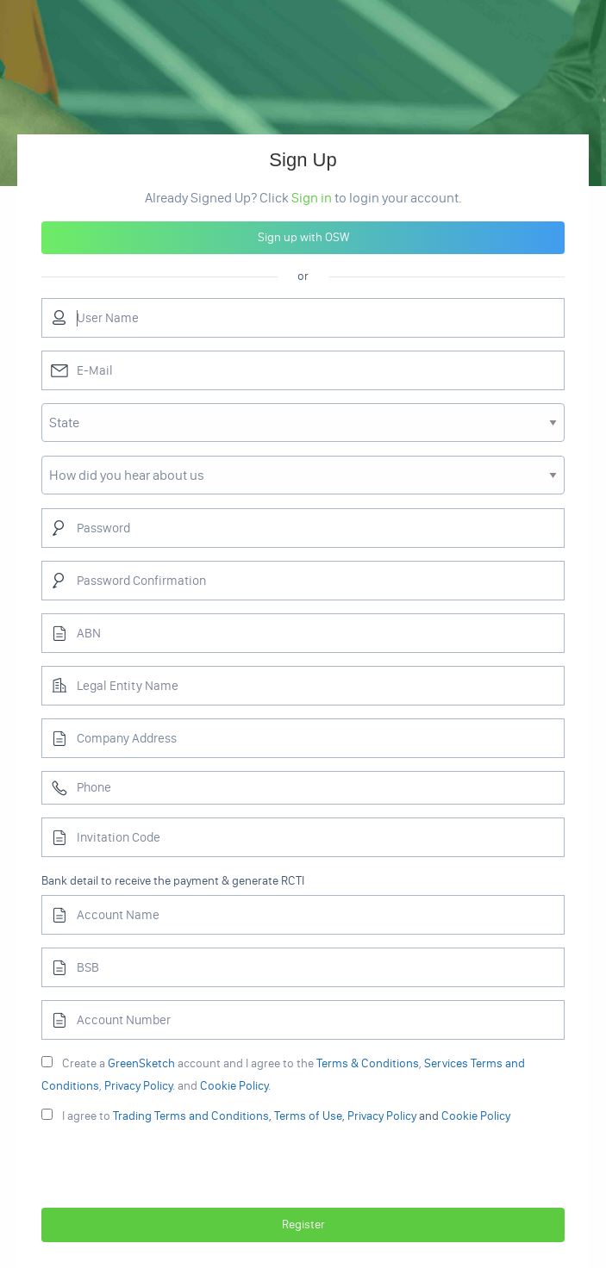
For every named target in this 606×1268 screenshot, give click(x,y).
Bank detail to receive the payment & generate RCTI (172, 880)
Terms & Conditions (367, 1063)
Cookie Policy (234, 1085)
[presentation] (303, 1169)
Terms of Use (308, 1116)
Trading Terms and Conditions (191, 1116)
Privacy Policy (138, 1085)
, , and (275, 1116)
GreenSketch (141, 1063)
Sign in (311, 198)
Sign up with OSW (303, 237)
